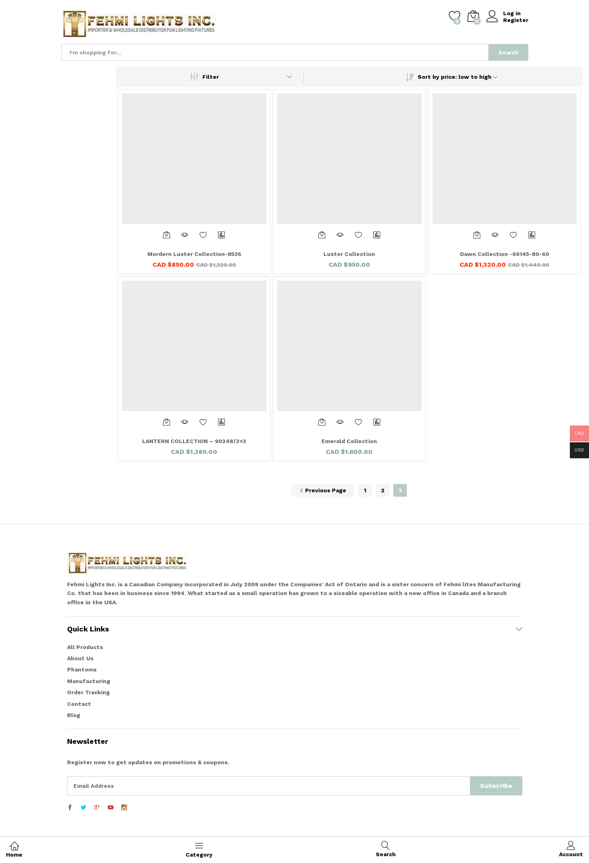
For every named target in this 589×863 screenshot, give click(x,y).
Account (571, 849)
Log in (503, 13)
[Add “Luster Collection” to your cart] (322, 235)
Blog (73, 715)
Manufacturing (88, 681)
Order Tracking (88, 692)
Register (515, 20)
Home (14, 849)
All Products (85, 647)
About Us (80, 658)
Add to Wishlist (203, 235)
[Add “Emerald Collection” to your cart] (322, 422)
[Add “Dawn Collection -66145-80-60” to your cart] (477, 235)
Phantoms (82, 669)
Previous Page (322, 490)
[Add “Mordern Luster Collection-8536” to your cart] (166, 235)
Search (508, 52)
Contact (79, 704)
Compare (221, 235)
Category (199, 849)
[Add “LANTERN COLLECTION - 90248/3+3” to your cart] (166, 422)
